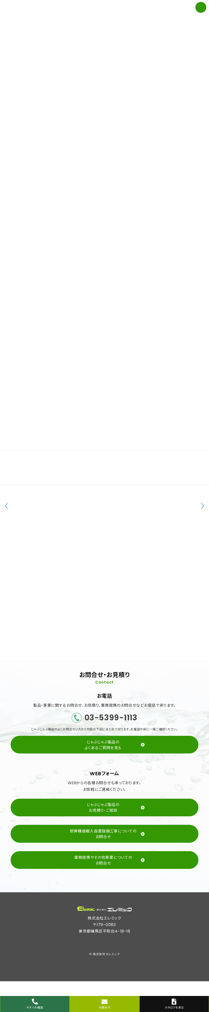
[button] (202, 506)
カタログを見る (174, 1004)
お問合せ (104, 1004)
